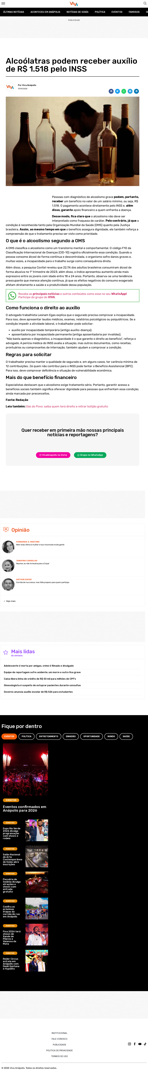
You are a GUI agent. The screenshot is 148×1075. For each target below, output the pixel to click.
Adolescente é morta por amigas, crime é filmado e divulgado (39, 665)
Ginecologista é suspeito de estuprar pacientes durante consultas (42, 685)
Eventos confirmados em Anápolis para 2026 (24, 808)
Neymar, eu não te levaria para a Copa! (32, 563)
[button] (111, 91)
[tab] (9, 736)
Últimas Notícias (13, 12)
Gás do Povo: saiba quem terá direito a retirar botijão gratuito (67, 406)
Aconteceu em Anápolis (45, 12)
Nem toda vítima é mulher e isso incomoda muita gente (40, 545)
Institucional (59, 1033)
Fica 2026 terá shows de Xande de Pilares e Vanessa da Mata (12, 937)
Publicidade (59, 1044)
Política (100, 12)
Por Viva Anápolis (27, 85)
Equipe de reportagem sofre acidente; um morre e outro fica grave (42, 672)
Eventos (117, 12)
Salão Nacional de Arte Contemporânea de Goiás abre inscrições (12, 859)
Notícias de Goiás (77, 12)
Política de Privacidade (59, 1050)
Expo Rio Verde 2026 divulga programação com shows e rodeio (11, 833)
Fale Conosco (59, 1039)
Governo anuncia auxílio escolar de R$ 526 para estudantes (38, 691)
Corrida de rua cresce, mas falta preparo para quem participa (42, 582)
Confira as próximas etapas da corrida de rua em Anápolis (11, 911)
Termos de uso (59, 1056)
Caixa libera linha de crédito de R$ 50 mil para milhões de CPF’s (40, 678)
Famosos (134, 12)
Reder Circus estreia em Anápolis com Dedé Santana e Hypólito (11, 963)
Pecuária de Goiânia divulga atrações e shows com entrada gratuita (12, 885)
